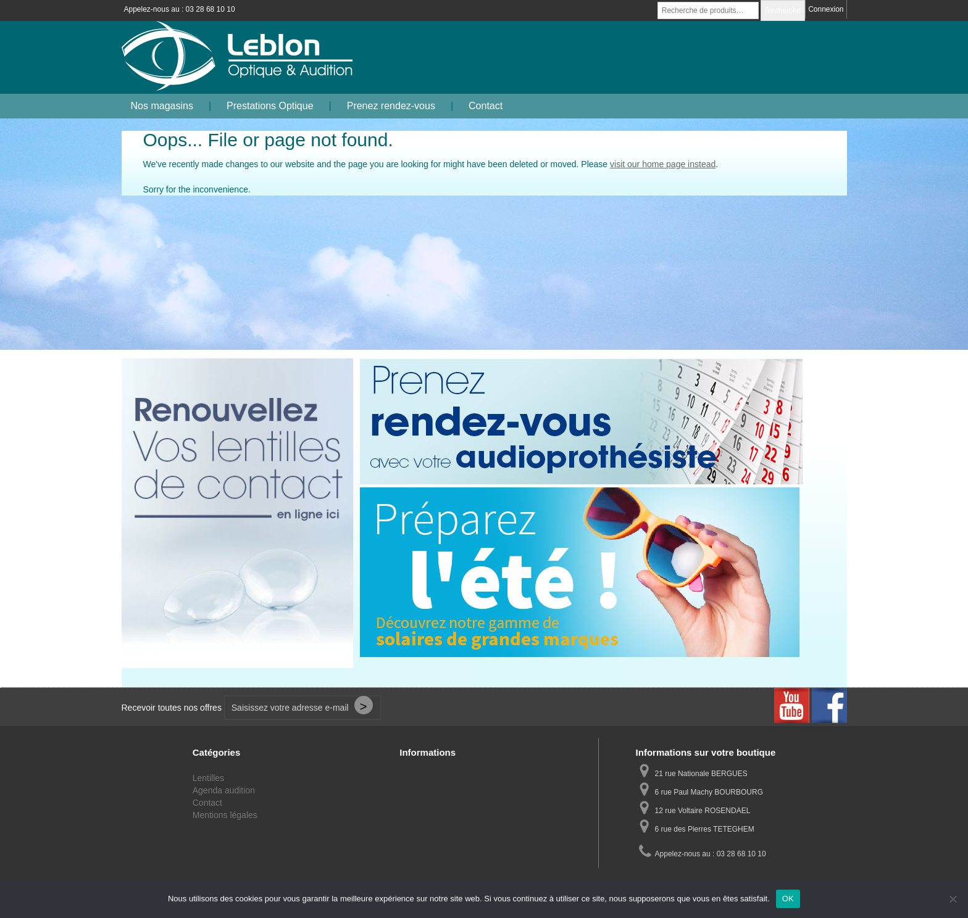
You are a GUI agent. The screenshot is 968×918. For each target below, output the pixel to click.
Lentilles (208, 778)
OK (788, 898)
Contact (486, 106)
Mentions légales (225, 815)
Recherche (783, 10)
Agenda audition (224, 790)
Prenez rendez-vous (391, 106)
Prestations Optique (270, 106)
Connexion (825, 9)
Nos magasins (162, 106)
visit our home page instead (663, 164)
